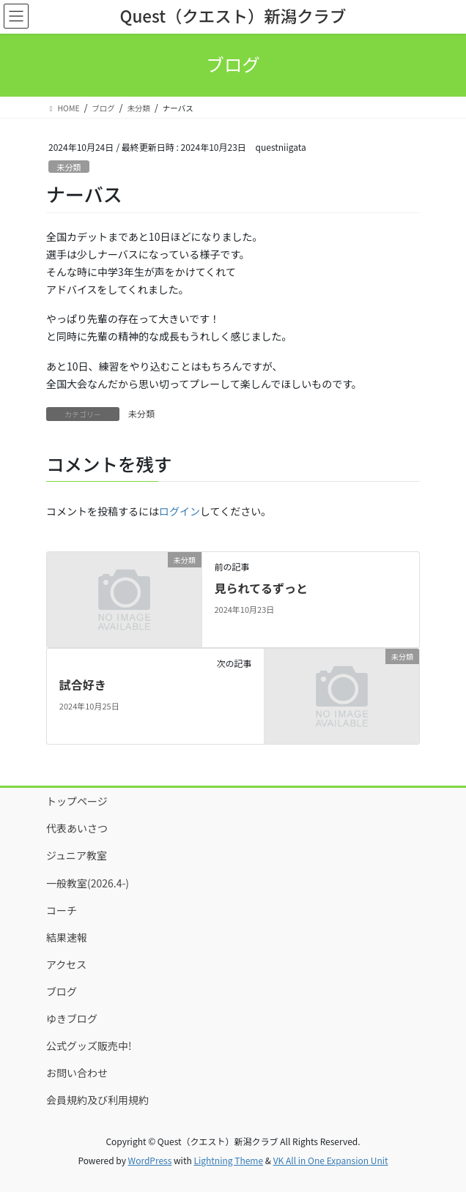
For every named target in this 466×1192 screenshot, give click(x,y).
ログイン (179, 511)
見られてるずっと (261, 588)
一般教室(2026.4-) (87, 883)
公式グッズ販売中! (89, 1045)
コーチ (61, 910)
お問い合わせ (77, 1072)
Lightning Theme (228, 1160)
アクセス (66, 964)
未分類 (68, 167)
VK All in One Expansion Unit (330, 1160)
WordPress (150, 1160)
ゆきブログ (71, 1018)
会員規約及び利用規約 (97, 1099)
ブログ (61, 991)
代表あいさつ (77, 828)
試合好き (82, 684)
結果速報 (66, 937)
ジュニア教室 (76, 855)
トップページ (77, 801)
